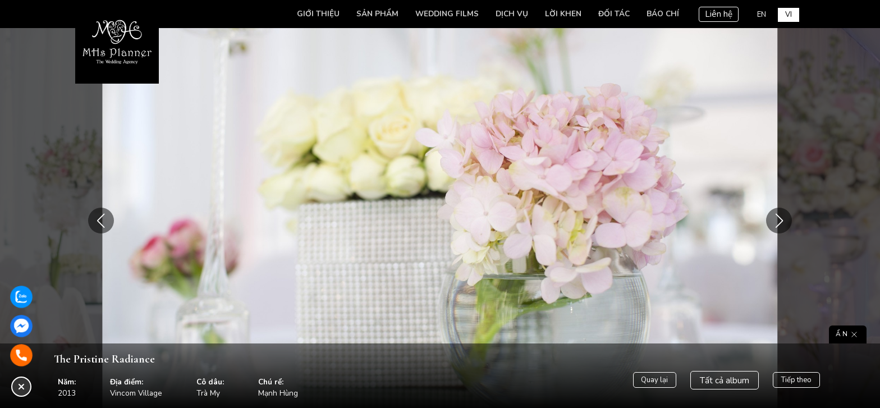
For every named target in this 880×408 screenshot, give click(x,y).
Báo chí (660, 13)
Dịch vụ (509, 13)
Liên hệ (716, 14)
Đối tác (611, 13)
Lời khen (560, 13)
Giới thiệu (315, 13)
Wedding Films (444, 13)
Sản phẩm (375, 13)
